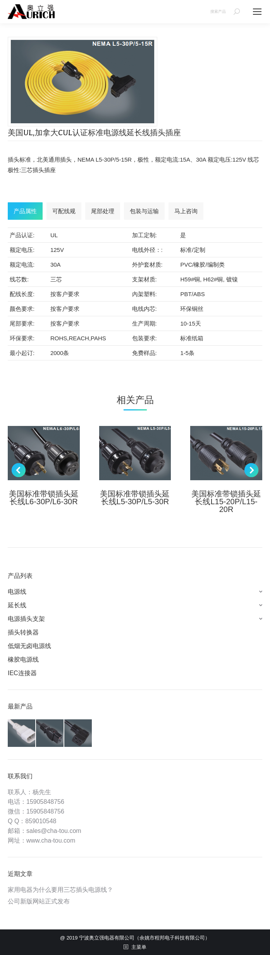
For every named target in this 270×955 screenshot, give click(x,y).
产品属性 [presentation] (25, 211)
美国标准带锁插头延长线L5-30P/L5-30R (135, 498)
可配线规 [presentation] (64, 211)
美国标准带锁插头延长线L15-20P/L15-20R (226, 502)
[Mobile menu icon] (257, 12)
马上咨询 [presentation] (186, 211)
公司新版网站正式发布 (39, 901)
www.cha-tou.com (50, 840)
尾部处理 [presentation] (102, 211)
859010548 (40, 821)
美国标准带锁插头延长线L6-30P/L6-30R (44, 498)
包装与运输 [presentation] (144, 211)
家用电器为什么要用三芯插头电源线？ (60, 889)
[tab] (25, 211)
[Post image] (44, 453)
